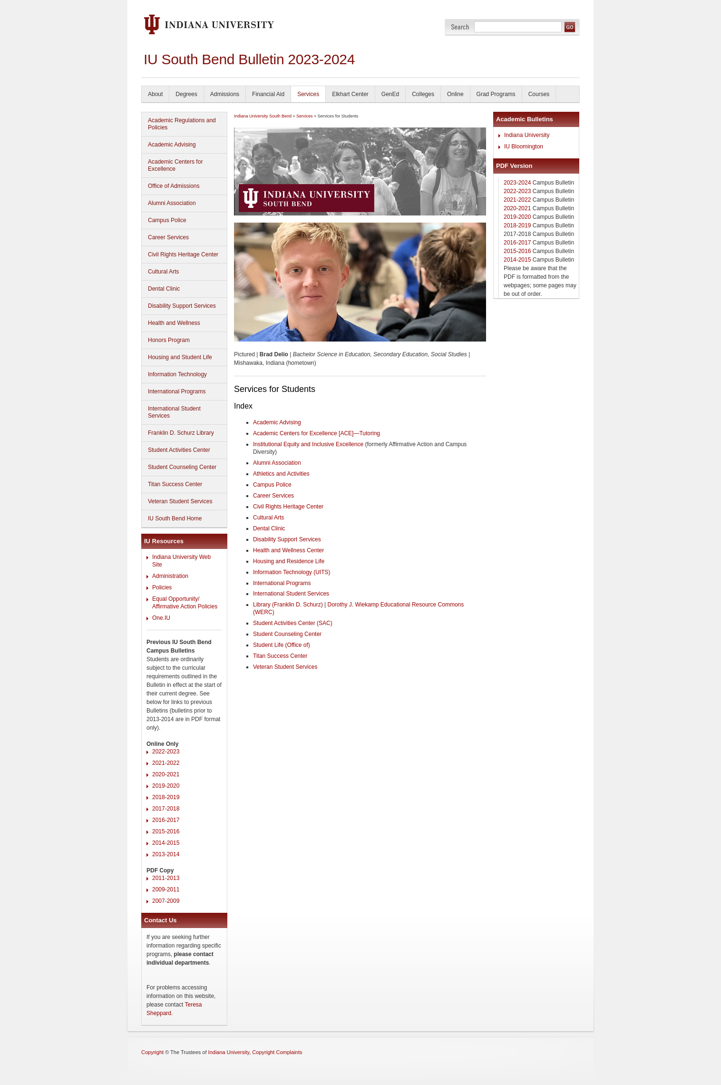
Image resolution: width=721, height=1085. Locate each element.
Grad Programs (496, 94)
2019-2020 (165, 785)
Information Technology (177, 374)
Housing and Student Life (180, 357)
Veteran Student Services (180, 501)
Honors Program (169, 340)
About (155, 94)
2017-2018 (165, 808)
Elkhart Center (350, 94)
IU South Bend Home (175, 518)
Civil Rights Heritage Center (183, 254)
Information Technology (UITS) (292, 572)
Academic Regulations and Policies (182, 124)
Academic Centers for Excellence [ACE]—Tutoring (316, 433)
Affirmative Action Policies (184, 606)
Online (455, 94)
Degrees (186, 94)
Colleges (423, 94)
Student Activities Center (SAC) (292, 623)
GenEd (390, 94)
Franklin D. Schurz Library (181, 433)
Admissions (224, 94)
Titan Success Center (175, 484)
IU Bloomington (523, 146)
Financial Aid (268, 94)
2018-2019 (165, 797)
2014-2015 (165, 843)
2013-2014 (165, 854)
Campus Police (167, 220)
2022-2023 (165, 751)
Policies (162, 587)
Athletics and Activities (281, 473)
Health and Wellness (174, 323)
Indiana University (526, 135)
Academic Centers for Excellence (175, 165)
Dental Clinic (164, 288)
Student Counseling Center (182, 467)
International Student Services (174, 412)
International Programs (176, 391)
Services (308, 94)
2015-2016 (165, 831)
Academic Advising (172, 144)
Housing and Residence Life (288, 561)
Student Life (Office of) (281, 645)
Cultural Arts (163, 271)
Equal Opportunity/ (175, 599)
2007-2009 (165, 901)
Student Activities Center (179, 450)
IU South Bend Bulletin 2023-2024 (249, 59)
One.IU (161, 618)
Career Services (168, 237)
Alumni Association (172, 203)
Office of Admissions (174, 186)
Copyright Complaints (277, 1052)
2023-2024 (517, 182)
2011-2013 (165, 878)
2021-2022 (165, 763)
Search (460, 26)
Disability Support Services (182, 306)
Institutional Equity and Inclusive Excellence (308, 444)
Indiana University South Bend (263, 116)
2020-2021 (165, 774)
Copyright (152, 1052)
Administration (170, 576)
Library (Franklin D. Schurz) (288, 604)
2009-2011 (165, 889)
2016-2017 (165, 820)
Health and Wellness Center (288, 550)
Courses (539, 94)
